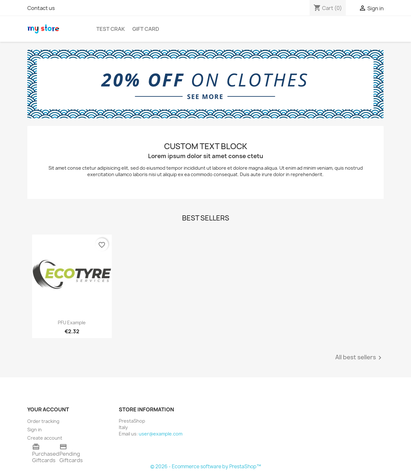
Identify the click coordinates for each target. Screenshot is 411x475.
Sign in (34, 429)
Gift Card (145, 28)
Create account (44, 438)
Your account (48, 409)
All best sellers (359, 358)
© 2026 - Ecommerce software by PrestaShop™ (205, 466)
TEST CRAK (110, 28)
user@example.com (160, 434)
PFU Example (72, 322)
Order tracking (43, 421)
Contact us (41, 8)
